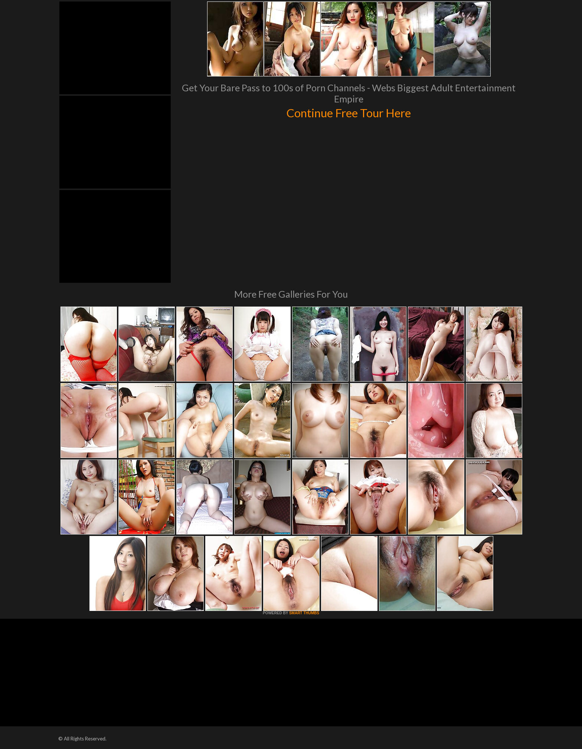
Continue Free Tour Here (348, 112)
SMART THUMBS (304, 613)
